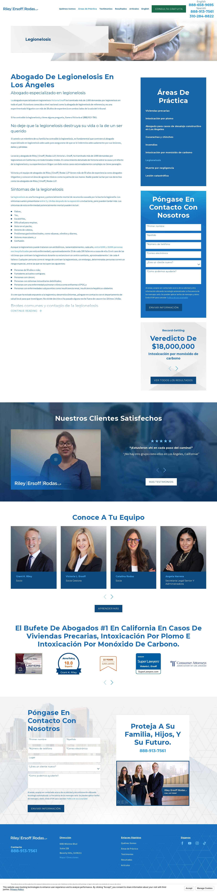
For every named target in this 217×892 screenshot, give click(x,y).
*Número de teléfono (158, 244)
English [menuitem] (145, 9)
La (12, 100)
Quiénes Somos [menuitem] (67, 9)
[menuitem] (173, 110)
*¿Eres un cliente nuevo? (42, 767)
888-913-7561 (202, 11)
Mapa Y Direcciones (69, 857)
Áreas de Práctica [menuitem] (87, 9)
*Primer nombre (155, 226)
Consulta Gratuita (169, 9)
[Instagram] (197, 843)
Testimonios (127, 854)
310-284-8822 (202, 16)
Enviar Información (164, 307)
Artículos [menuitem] (134, 9)
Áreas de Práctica (129, 848)
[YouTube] (189, 843)
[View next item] (177, 368)
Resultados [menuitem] (121, 9)
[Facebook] (182, 843)
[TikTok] (204, 843)
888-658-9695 (201, 5)
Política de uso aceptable (77, 798)
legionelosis (19, 197)
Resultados (126, 859)
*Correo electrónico (157, 253)
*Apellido (151, 235)
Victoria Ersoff (58, 100)
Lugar (32, 757)
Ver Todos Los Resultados (173, 380)
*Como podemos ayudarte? (162, 271)
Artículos (125, 865)
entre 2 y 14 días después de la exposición (60, 201)
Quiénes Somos (128, 843)
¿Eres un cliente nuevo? (160, 262)
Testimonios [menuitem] (105, 9)
